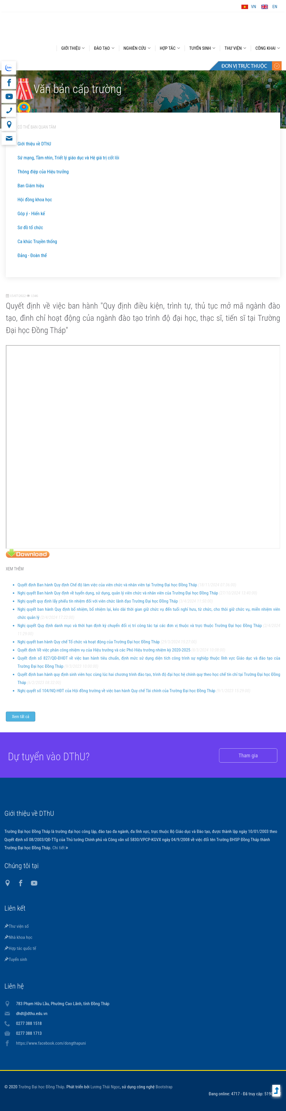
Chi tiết (59, 847)
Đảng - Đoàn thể (32, 255)
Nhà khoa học (18, 937)
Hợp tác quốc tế (20, 948)
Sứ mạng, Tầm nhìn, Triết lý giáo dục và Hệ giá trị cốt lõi (68, 158)
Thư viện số (16, 926)
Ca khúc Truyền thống (37, 241)
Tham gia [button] (241, 755)
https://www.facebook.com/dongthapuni (51, 1043)
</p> (143, 452)
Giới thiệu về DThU (34, 144)
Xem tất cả (20, 721)
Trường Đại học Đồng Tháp (41, 1086)
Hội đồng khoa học (34, 199)
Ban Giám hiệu (30, 185)
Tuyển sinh (15, 959)
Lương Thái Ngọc (105, 1086)
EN (274, 6)
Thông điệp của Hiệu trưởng (43, 172)
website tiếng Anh (8, 68)
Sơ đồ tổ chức (30, 227)
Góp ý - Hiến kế (31, 213)
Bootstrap (164, 1086)
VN (253, 6)
